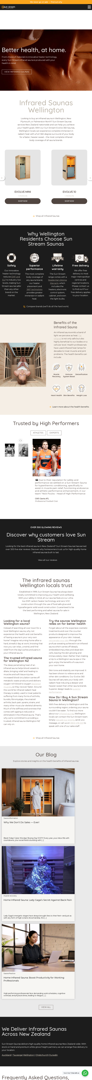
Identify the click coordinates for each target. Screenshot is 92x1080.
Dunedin (53, 860)
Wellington (69, 1049)
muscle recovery (40, 769)
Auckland (68, 1043)
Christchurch (41, 860)
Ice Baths (45, 1019)
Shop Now (22, 182)
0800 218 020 (76, 704)
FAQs (23, 1052)
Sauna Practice (69, 769)
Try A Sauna (22, 1049)
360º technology (35, 270)
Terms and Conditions (72, 1077)
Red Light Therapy (46, 1022)
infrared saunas (66, 694)
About (76, 1016)
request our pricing (65, 700)
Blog (22, 1055)
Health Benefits (22, 1058)
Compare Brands (22, 1061)
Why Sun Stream (22, 1046)
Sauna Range (23, 1043)
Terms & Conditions (76, 1029)
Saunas (46, 1016)
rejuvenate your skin (59, 621)
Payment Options (76, 1026)
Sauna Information (11, 769)
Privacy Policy (58, 1077)
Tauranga (17, 860)
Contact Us (76, 1019)
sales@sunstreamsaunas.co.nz (15, 1019)
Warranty (76, 1022)
